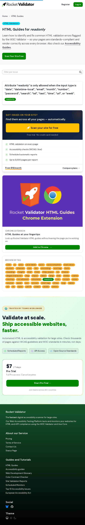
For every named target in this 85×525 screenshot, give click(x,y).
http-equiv (48, 272)
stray (55, 283)
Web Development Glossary (19, 473)
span (19, 283)
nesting (10, 279)
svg (63, 283)
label (43, 275)
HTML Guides (12, 465)
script (66, 279)
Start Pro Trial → (42, 383)
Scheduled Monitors (15, 485)
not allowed (22, 279)
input (34, 275)
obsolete (36, 279)
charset (20, 268)
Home (5, 16)
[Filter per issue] (40, 72)
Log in (78, 4)
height (21, 272)
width (46, 286)
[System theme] (7, 518)
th (13, 286)
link (58, 275)
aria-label (31, 264)
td (8, 286)
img (27, 275)
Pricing (9, 438)
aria (21, 264)
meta (66, 275)
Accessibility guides (15, 469)
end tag (57, 268)
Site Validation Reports (16, 481)
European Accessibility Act (18, 493)
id (58, 272)
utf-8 (28, 286)
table (71, 283)
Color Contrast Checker (17, 477)
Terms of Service (13, 443)
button (10, 268)
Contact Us (11, 446)
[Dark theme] (14, 518)
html (37, 272)
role (58, 279)
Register (66, 4)
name (75, 275)
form (67, 268)
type (20, 286)
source (10, 283)
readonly (10, 99)
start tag (46, 283)
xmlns (55, 286)
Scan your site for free (42, 128)
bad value (69, 264)
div (36, 268)
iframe (65, 272)
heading (10, 272)
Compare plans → (71, 168)
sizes (74, 279)
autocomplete (54, 264)
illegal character (14, 275)
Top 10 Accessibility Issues (18, 489)
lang (51, 275)
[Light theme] (11, 518)
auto (41, 264)
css (29, 268)
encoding (45, 268)
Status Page (11, 450)
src (26, 283)
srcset (35, 283)
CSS (8, 264)
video (37, 286)
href (29, 272)
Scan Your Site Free (14, 56)
